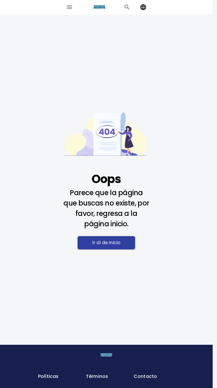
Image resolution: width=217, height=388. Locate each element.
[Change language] (143, 7)
